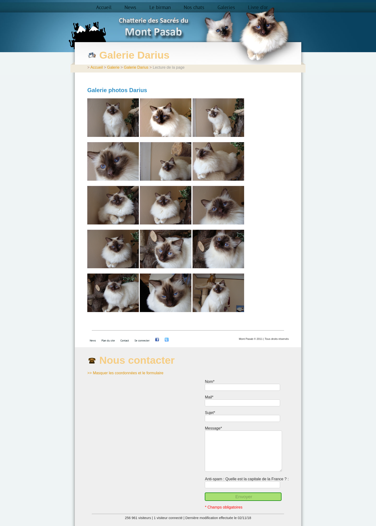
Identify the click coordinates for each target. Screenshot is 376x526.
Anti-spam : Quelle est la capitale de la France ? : (247, 479)
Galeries (226, 8)
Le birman (160, 8)
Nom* (209, 382)
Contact (124, 340)
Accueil (104, 8)
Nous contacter (137, 360)
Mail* (209, 397)
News (130, 8)
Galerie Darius (136, 67)
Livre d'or (258, 8)
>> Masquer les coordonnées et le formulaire (125, 373)
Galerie (113, 67)
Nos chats (194, 8)
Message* (213, 428)
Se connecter (142, 340)
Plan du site (108, 340)
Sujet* (210, 413)
